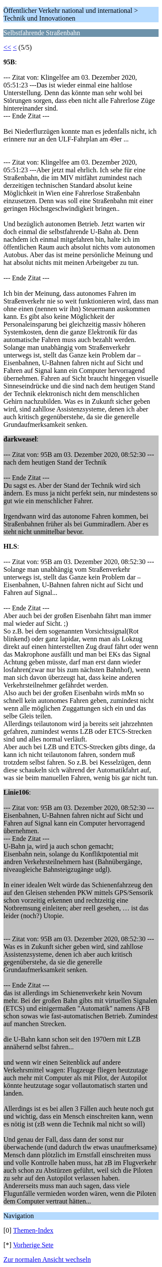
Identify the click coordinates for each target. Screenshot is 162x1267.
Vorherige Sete (33, 1245)
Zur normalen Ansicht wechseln (47, 1259)
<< (7, 47)
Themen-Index (33, 1230)
